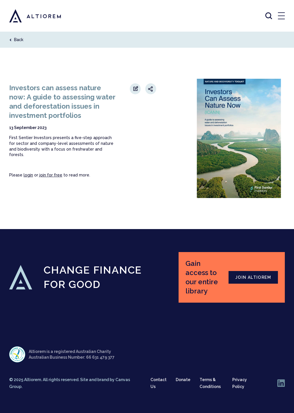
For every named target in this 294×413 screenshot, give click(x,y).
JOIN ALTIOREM (253, 277)
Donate (183, 379)
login (28, 175)
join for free (50, 175)
